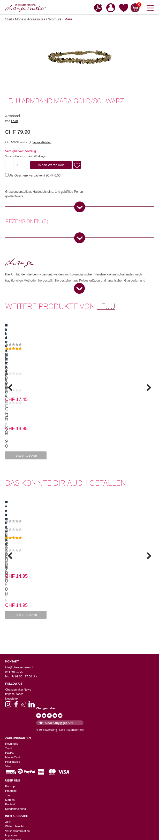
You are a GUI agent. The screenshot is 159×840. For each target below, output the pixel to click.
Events (9, 808)
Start (8, 19)
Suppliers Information (18, 804)
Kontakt (10, 690)
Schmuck (55, 19)
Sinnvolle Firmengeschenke (22, 822)
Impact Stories (14, 580)
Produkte (11, 677)
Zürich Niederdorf (16, 782)
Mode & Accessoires (30, 19)
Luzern (9, 764)
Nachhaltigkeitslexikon (19, 799)
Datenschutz (13, 726)
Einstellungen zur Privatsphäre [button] (24, 731)
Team (8, 681)
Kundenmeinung (15, 695)
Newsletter (12, 585)
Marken (10, 686)
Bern (8, 759)
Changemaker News (18, 576)
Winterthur (11, 777)
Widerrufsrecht (14, 713)
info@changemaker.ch (19, 554)
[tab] (26, 222)
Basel (8, 755)
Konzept (10, 672)
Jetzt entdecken (42, 390)
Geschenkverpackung (19, 817)
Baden (9, 750)
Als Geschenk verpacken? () (33, 175)
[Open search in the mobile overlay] (96, 7)
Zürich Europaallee (17, 786)
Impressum (12, 722)
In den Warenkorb (51, 165)
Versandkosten (42, 142)
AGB (8, 708)
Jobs (8, 813)
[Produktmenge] (17, 165)
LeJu (14, 121)
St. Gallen (11, 768)
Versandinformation (17, 717)
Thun (8, 773)
